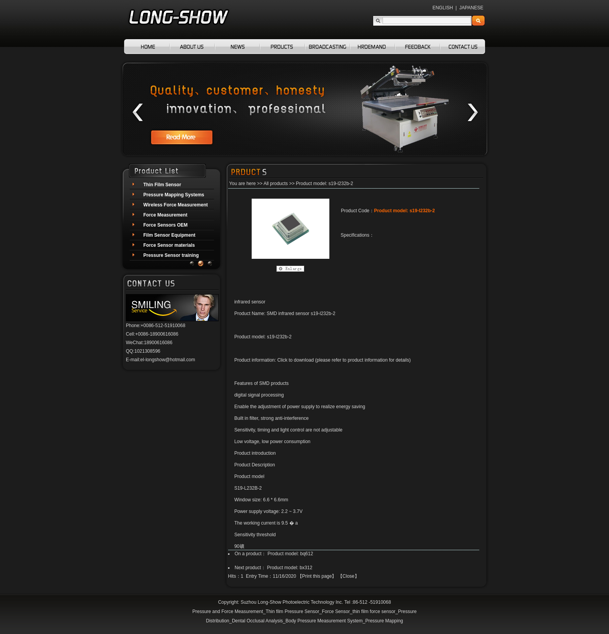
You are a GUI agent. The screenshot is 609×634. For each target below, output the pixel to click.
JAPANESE (471, 7)
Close (349, 576)
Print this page (317, 576)
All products (275, 183)
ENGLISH (442, 7)
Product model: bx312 (289, 567)
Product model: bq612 (290, 553)
